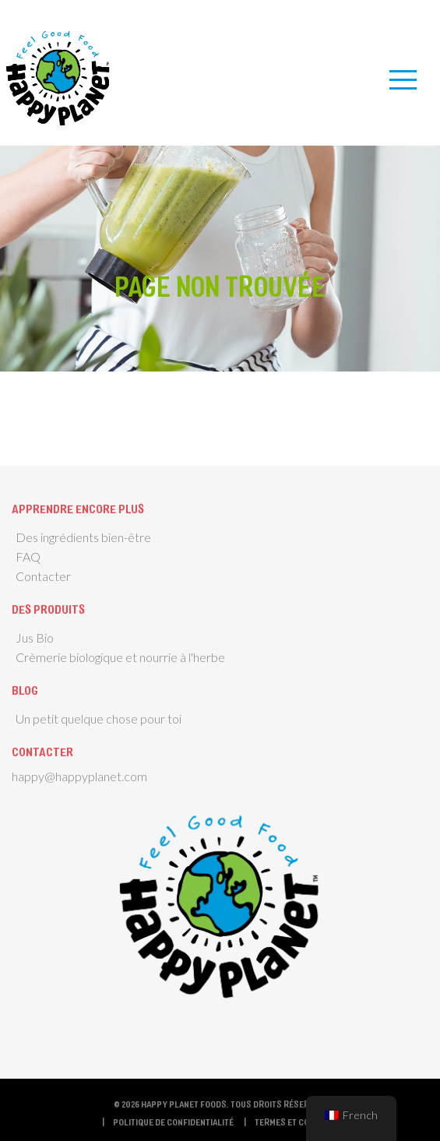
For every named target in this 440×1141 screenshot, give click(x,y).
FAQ (28, 556)
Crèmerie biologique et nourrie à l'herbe (120, 657)
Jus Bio (35, 637)
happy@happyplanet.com (79, 776)
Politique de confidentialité (173, 1121)
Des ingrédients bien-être (83, 537)
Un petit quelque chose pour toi (98, 718)
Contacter (43, 576)
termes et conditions (300, 1121)
